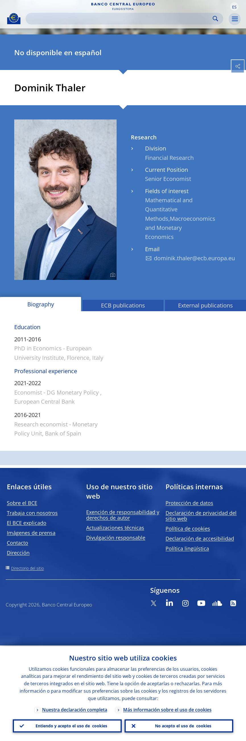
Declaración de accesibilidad (200, 538)
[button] (234, 6)
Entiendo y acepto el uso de (71, 725)
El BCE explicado (26, 522)
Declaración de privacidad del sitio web (201, 515)
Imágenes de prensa (31, 532)
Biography (40, 304)
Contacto (17, 542)
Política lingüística (187, 548)
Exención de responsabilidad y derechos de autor (122, 515)
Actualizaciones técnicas (115, 527)
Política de (188, 528)
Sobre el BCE (22, 502)
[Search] (120, 19)
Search (215, 19)
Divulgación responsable (115, 537)
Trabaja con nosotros (32, 512)
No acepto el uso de (183, 725)
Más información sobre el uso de (167, 709)
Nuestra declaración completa (74, 709)
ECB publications (123, 305)
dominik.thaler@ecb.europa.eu (194, 258)
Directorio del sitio (27, 568)
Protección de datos (189, 502)
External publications (205, 305)
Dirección (18, 552)
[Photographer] (112, 275)
